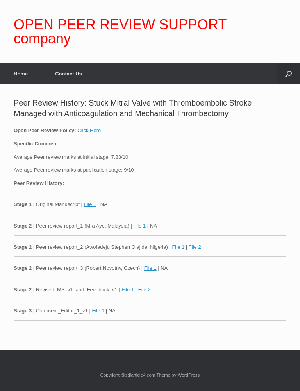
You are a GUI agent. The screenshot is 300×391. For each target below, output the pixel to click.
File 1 (90, 204)
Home (21, 74)
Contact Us (68, 74)
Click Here (89, 130)
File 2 (195, 247)
